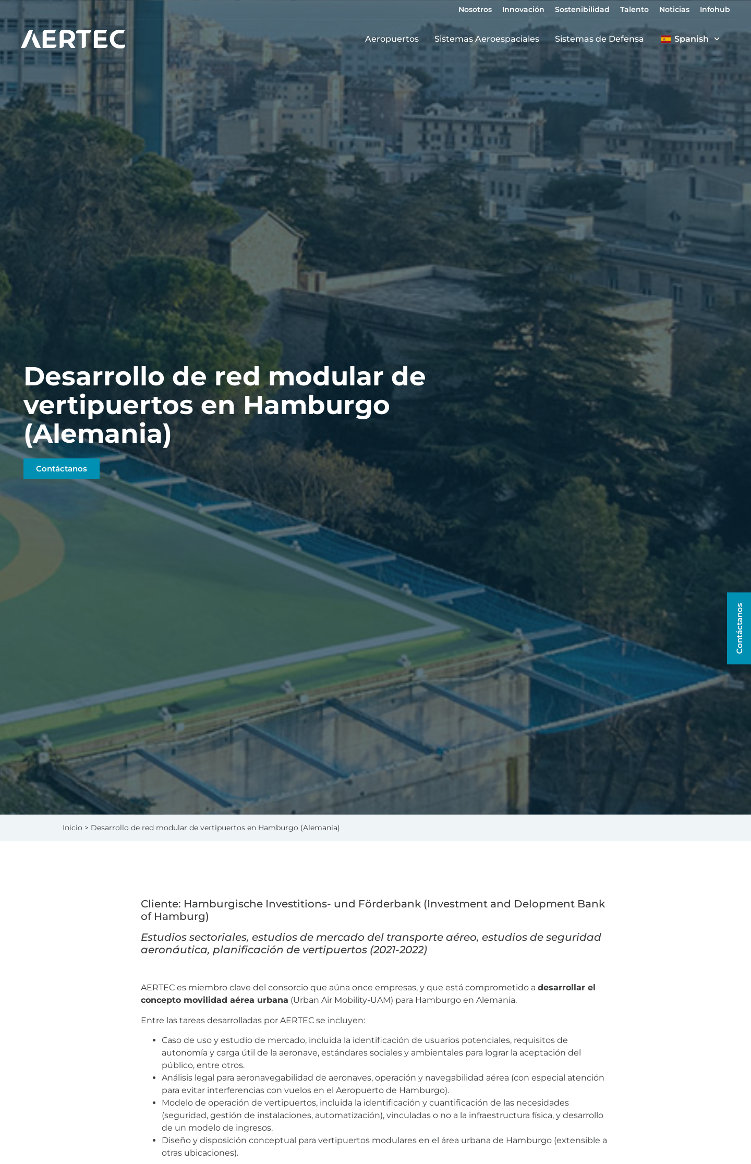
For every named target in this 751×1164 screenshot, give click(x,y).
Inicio (72, 827)
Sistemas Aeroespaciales (489, 39)
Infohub (715, 9)
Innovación (523, 9)
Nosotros (475, 9)
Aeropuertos (394, 39)
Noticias (674, 9)
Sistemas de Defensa (602, 39)
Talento (634, 9)
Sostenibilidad (582, 9)
